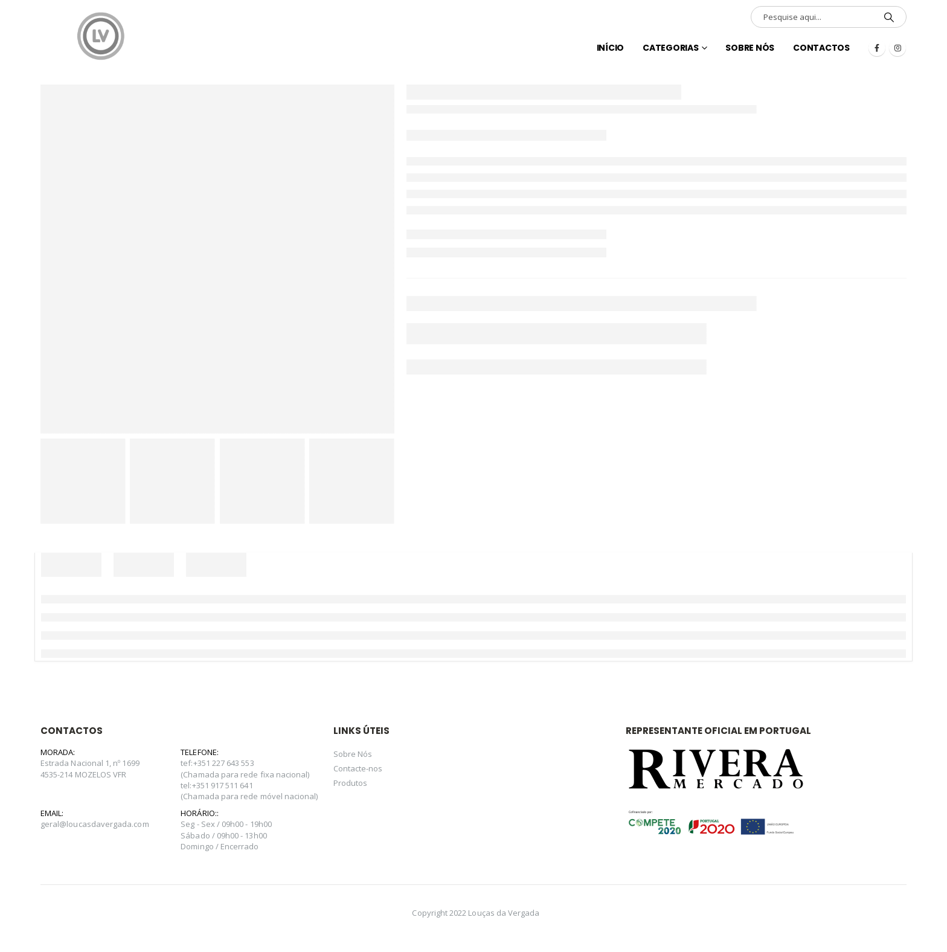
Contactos (821, 48)
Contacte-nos (358, 768)
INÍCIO (610, 48)
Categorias (671, 48)
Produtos (350, 782)
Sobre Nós (749, 48)
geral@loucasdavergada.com (94, 824)
